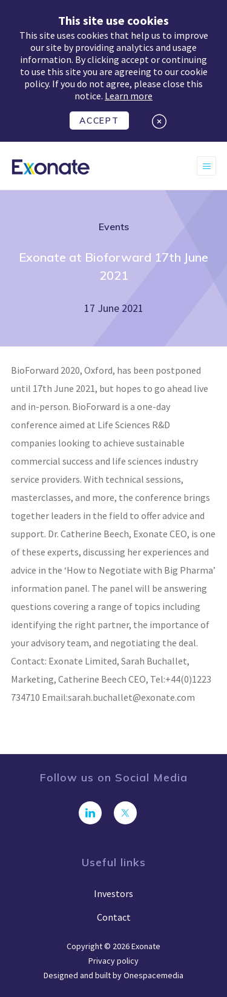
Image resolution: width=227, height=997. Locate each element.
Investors (113, 893)
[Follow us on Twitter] (125, 812)
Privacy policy (113, 960)
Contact (114, 917)
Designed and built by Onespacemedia (113, 975)
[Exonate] (50, 166)
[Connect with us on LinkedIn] (90, 812)
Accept (99, 120)
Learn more (129, 96)
